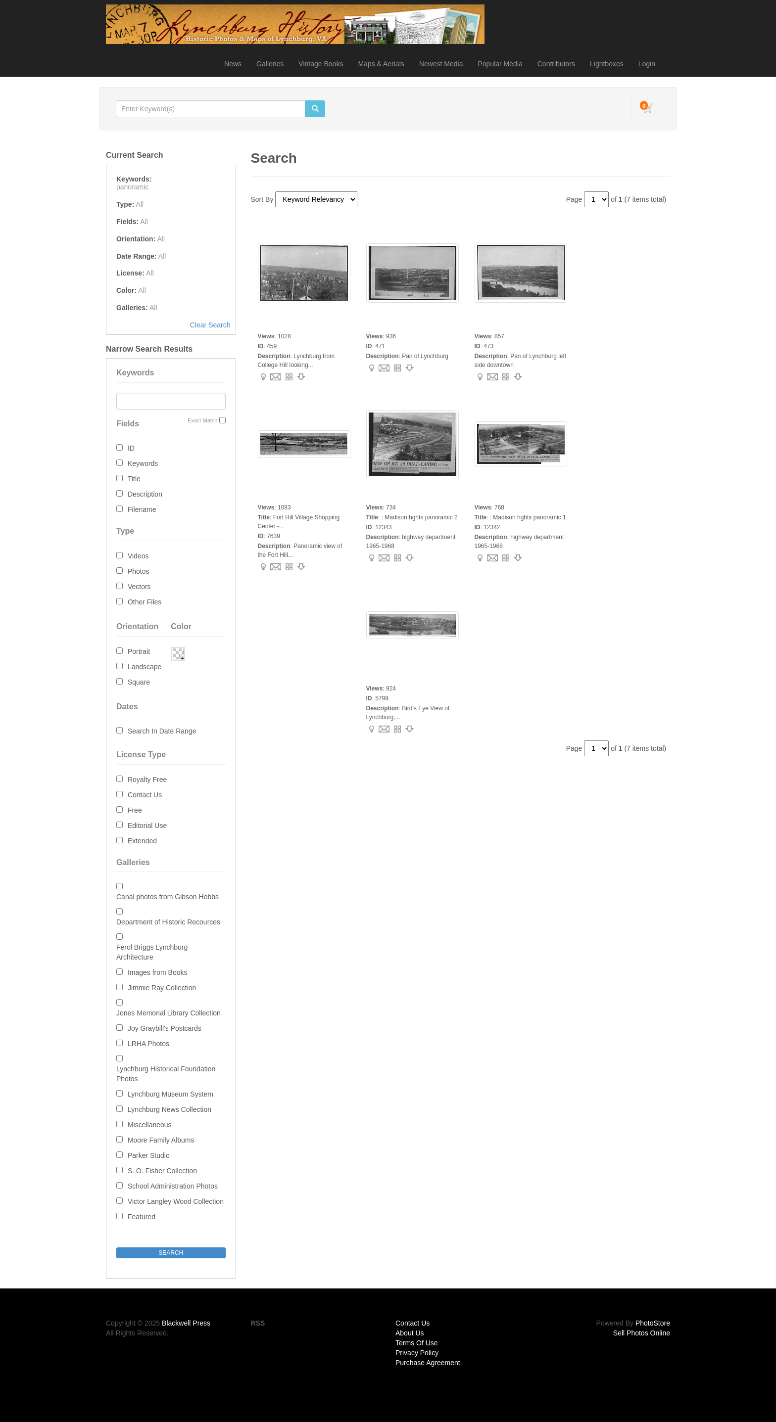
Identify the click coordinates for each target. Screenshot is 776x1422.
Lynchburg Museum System (170, 1094)
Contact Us (145, 795)
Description (145, 494)
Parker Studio (149, 1155)
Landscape (145, 667)
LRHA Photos (148, 1044)
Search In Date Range (162, 731)
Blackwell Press (186, 1323)
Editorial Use (147, 825)
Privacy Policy (416, 1353)
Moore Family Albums (161, 1140)
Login (646, 64)
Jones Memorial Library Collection (168, 1013)
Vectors (139, 587)
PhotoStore (652, 1323)
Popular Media (500, 64)
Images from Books (158, 972)
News (233, 64)
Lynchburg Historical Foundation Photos (165, 1074)
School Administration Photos (173, 1186)
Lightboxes (607, 64)
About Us (409, 1333)
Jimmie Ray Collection (162, 988)
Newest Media (441, 64)
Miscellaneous (150, 1125)
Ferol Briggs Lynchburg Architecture (152, 952)
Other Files (144, 602)
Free (135, 810)
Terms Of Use (416, 1343)
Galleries (270, 64)
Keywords (143, 463)
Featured (141, 1217)
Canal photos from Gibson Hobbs (167, 897)
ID (131, 448)
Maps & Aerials (381, 64)
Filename (142, 509)
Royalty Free (147, 779)
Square (139, 682)
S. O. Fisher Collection (162, 1171)
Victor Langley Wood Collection (176, 1201)
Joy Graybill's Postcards (164, 1028)
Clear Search (210, 325)
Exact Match (203, 420)
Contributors (556, 64)
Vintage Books (320, 64)
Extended (142, 841)
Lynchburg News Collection (169, 1109)
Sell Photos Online (641, 1333)
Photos (138, 571)
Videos (138, 556)
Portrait (139, 651)
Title (134, 479)
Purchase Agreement (427, 1363)
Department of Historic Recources (168, 922)
